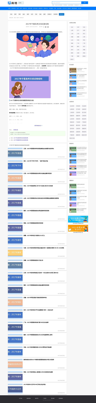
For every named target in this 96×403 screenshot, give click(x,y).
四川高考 (84, 125)
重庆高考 (78, 125)
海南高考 (72, 125)
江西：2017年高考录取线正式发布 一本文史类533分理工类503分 (41, 272)
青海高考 (84, 131)
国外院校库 (74, 8)
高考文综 (61, 14)
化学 (32, 14)
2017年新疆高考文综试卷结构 (21, 140)
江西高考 (84, 115)
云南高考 (78, 128)
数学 (15, 14)
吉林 (84, 30)
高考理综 (55, 14)
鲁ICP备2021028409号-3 (48, 400)
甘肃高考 (78, 131)
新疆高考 (78, 135)
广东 (78, 43)
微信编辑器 (61, 398)
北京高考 (72, 106)
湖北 (84, 40)
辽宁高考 (78, 109)
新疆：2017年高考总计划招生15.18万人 (34, 235)
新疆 (78, 56)
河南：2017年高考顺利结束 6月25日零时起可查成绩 (37, 347)
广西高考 (84, 122)
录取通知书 (76, 5)
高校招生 (40, 8)
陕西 (72, 52)
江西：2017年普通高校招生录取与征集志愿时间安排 (38, 173)
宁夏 (72, 56)
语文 (11, 14)
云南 (78, 49)
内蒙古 (84, 56)
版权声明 (36, 398)
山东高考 (72, 118)
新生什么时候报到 (58, 5)
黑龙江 (72, 59)
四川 (84, 46)
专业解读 (51, 8)
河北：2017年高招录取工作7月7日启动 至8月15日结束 (38, 186)
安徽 (72, 36)
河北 (84, 27)
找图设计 (71, 180)
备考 (18, 8)
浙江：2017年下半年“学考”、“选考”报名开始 (36, 161)
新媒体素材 (29, 398)
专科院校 (65, 5)
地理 (28, 14)
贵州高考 (72, 128)
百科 (55, 8)
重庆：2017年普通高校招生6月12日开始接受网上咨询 (38, 334)
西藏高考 (84, 128)
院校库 (69, 8)
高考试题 (30, 8)
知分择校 (59, 8)
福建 (78, 36)
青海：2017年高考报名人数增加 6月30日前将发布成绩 (38, 372)
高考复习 (49, 14)
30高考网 (40, 26)
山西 (72, 30)
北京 (72, 27)
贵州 (72, 49)
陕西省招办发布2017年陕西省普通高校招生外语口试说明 (39, 359)
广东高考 (78, 122)
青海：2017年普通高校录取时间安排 (33, 223)
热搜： (53, 5)
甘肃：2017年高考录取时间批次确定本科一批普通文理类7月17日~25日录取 (44, 248)
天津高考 (78, 106)
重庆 (78, 46)
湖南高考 (72, 122)
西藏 (84, 49)
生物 (40, 14)
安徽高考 (72, 115)
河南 (78, 40)
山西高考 (72, 109)
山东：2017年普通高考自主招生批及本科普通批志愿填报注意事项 (41, 198)
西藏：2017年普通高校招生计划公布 (33, 260)
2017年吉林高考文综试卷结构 (21, 137)
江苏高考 (78, 112)
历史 (36, 14)
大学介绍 (64, 8)
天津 (78, 27)
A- (45, 26)
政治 (24, 14)
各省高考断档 (70, 5)
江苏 (78, 33)
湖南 (72, 43)
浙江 (84, 33)
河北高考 (84, 106)
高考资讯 (13, 8)
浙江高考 (84, 112)
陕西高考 (72, 131)
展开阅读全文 (38, 125)
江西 (84, 36)
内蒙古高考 (84, 135)
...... (24, 150)
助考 (21, 8)
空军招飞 (81, 5)
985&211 (46, 8)
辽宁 (78, 30)
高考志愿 (35, 8)
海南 (72, 46)
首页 (9, 8)
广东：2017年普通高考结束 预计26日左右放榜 (36, 322)
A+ (47, 26)
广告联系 (44, 398)
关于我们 (20, 398)
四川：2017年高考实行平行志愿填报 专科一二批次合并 (38, 310)
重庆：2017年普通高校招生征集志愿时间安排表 (36, 285)
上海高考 (72, 112)
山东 (72, 40)
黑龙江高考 (72, 138)
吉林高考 (84, 109)
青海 (84, 52)
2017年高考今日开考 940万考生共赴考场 (34, 384)
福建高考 (78, 115)
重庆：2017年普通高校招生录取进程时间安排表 (36, 210)
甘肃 (78, 52)
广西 (84, 43)
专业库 (79, 8)
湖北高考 (84, 118)
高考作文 (25, 8)
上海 (72, 33)
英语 (20, 14)
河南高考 (78, 118)
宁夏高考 (72, 135)
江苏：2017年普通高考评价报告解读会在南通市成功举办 (39, 148)
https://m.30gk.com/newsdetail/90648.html (22, 134)
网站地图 (52, 398)
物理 (44, 14)
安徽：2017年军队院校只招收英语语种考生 (35, 297)
